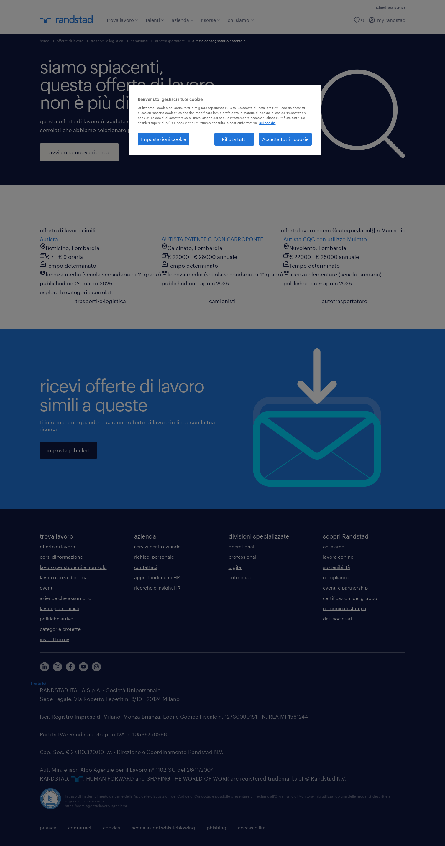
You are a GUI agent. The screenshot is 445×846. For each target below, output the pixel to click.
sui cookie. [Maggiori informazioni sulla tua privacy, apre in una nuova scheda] (267, 123)
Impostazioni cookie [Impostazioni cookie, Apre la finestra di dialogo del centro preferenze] (163, 139)
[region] (225, 120)
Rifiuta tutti (234, 139)
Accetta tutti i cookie (285, 139)
